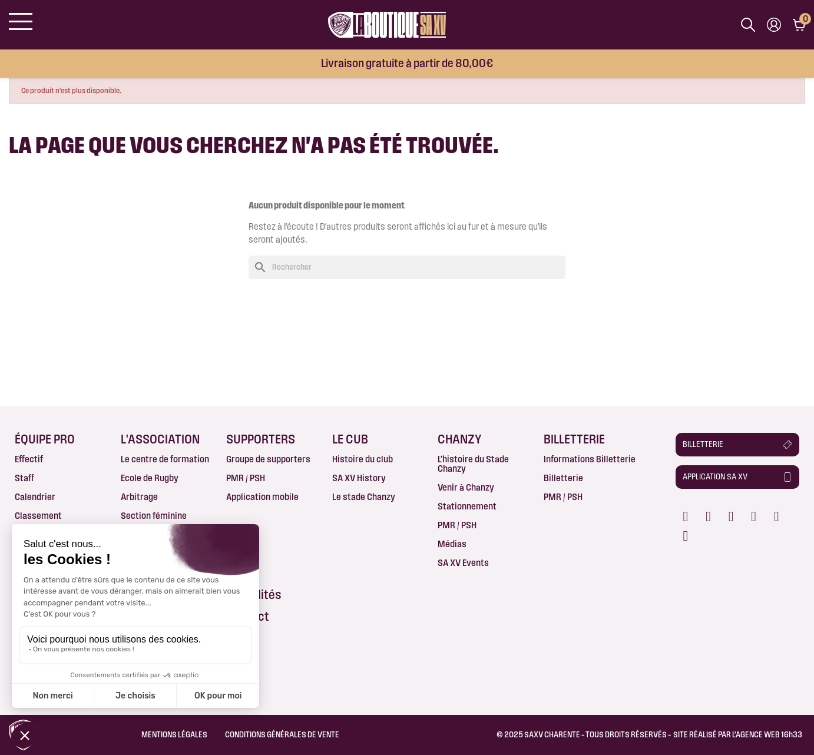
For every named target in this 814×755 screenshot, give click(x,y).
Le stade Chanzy (363, 497)
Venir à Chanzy (466, 487)
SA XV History (359, 478)
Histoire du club (362, 459)
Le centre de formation (165, 459)
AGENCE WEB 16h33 (769, 734)
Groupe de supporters (268, 459)
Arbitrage (139, 497)
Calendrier (35, 497)
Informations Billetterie (590, 459)
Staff (24, 478)
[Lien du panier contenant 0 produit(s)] (799, 25)
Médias (452, 544)
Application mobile (262, 497)
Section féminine (154, 516)
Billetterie (563, 478)
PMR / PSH (245, 478)
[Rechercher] (407, 267)
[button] (737, 444)
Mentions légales (174, 734)
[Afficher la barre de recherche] (748, 25)
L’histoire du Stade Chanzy (473, 463)
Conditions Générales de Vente (282, 734)
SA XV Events (463, 563)
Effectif (29, 459)
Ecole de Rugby (149, 478)
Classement (38, 516)
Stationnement (467, 506)
